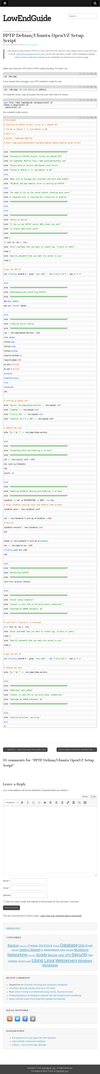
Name (6, 881)
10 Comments (32, 44)
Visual (84, 796)
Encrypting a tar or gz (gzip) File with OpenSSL (34, 1038)
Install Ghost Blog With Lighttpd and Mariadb (44, 999)
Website (7, 895)
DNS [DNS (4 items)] (81, 945)
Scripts (18, 31)
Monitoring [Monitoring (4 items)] (81, 949)
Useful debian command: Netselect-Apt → (77, 750)
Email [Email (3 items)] (88, 945)
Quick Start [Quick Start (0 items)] (32, 955)
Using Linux (27, 31)
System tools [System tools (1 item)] (24, 961)
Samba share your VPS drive (41, 988)
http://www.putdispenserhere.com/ (30, 54)
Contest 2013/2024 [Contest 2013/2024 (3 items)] (40, 945)
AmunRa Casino (17, 988)
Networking (8, 31)
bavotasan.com (62, 1071)
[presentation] (11, 802)
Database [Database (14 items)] (69, 945)
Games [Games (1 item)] (15, 950)
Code (93, 796)
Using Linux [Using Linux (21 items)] (43, 960)
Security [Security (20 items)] (79, 954)
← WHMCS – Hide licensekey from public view (25, 750)
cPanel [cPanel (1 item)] (56, 946)
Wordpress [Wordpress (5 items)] (50, 965)
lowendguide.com (49, 1068)
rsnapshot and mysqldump (69, 995)
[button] (11, 802)
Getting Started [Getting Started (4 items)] (29, 949)
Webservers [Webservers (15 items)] (66, 960)
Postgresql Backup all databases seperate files (31, 995)
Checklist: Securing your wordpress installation (45, 985)
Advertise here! (13, 928)
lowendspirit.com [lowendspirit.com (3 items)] (54, 949)
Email (6, 888)
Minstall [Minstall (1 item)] (69, 950)
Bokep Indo (14, 999)
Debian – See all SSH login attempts (29, 1045)
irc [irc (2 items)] (42, 949)
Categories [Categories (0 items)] (23, 946)
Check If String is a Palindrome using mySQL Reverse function (43, 992)
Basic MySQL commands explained (28, 1041)
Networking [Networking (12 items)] (17, 954)
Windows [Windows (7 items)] (85, 961)
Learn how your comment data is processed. (61, 916)
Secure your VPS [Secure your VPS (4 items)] (59, 955)
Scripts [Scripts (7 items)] (41, 955)
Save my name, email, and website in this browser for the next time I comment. (42, 901)
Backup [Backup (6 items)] (13, 945)
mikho (7, 44)
